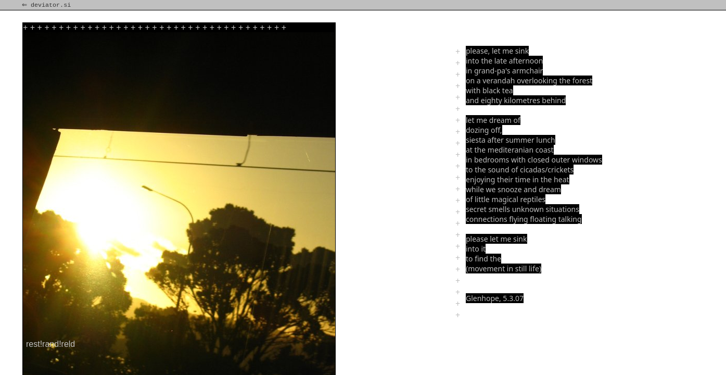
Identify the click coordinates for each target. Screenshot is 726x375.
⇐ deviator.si (47, 5)
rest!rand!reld (50, 344)
